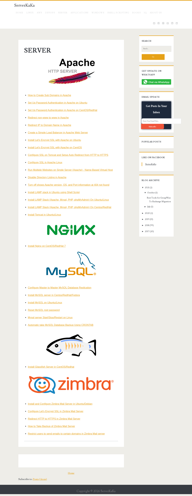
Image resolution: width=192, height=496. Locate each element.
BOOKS (136, 13)
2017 (143, 226)
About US (156, 13)
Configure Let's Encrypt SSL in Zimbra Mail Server (52, 413)
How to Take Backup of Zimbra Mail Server (47, 428)
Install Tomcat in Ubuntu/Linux (40, 214)
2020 (143, 208)
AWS (39, 13)
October (147, 187)
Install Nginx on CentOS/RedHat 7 (43, 246)
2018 (143, 220)
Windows (98, 13)
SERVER (63, 13)
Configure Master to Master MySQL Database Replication (56, 287)
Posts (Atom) (36, 481)
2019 (143, 214)
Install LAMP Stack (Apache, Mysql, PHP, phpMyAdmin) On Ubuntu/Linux (64, 199)
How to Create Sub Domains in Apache (45, 95)
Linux (30, 13)
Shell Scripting (118, 13)
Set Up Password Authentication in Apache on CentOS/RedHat (59, 110)
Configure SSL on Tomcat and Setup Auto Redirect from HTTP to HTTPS (64, 155)
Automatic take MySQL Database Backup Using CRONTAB (57, 325)
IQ (145, 13)
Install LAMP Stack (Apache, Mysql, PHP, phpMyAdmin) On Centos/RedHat (66, 207)
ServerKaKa (24, 5)
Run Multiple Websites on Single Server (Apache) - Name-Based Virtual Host (66, 170)
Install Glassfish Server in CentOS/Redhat (47, 367)
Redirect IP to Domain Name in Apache (46, 125)
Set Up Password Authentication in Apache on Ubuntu (54, 102)
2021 (143, 182)
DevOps (50, 13)
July (145, 201)
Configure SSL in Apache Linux (41, 162)
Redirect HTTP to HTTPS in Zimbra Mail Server (50, 420)
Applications (80, 13)
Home (19, 13)
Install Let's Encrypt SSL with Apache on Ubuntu (50, 140)
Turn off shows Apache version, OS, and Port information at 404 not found (65, 185)
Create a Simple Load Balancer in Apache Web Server (54, 132)
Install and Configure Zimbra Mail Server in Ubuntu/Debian (56, 406)
